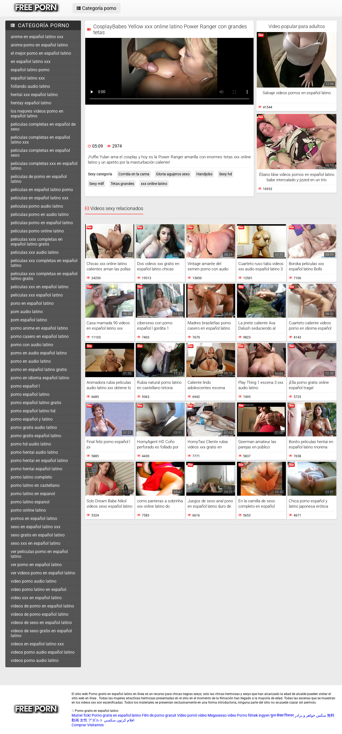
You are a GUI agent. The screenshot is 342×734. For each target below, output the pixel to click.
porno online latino (28, 510)
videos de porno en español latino (42, 606)
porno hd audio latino (31, 444)
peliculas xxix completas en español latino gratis (37, 242)
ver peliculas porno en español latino (39, 554)
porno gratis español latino (36, 435)
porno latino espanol (30, 501)
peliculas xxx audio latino (35, 252)
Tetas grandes (122, 183)
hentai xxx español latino (34, 94)
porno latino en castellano (35, 485)
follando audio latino (30, 86)
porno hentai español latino (36, 468)
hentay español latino (31, 102)
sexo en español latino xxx (35, 526)
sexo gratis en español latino (38, 535)
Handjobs (204, 174)
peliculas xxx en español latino (39, 286)
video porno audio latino (33, 581)
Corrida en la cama (133, 174)
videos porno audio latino (35, 660)
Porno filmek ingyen (253, 715)
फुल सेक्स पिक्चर (282, 715)
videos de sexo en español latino (41, 622)
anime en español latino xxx (37, 36)
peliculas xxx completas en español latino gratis (44, 276)
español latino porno (30, 69)
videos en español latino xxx (37, 643)
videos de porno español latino (39, 614)
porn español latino (29, 319)
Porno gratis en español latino (116, 715)
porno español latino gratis (36, 402)
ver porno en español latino (36, 564)
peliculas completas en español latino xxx (40, 140)
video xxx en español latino (36, 597)
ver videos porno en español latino (43, 572)
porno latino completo (31, 477)
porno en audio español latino (39, 353)
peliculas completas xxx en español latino (44, 166)
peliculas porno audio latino (37, 206)
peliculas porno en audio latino (40, 214)
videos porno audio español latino (43, 652)
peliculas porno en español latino (42, 222)
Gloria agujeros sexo (173, 174)
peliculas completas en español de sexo (43, 127)
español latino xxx (28, 78)
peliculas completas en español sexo (40, 153)
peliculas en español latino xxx (39, 197)
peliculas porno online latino (37, 231)
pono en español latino (32, 303)
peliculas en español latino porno (42, 189)
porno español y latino (32, 419)
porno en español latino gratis (39, 369)
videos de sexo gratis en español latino (41, 633)
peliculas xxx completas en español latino (44, 263)
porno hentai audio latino (34, 452)
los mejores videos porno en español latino (37, 114)
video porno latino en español (38, 589)
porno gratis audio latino (34, 427)
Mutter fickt (81, 715)
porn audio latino (27, 311)
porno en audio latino (31, 361)
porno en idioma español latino (40, 377)
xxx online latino (154, 183)
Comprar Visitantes (88, 725)
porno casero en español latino (40, 336)
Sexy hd (225, 174)
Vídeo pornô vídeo (192, 715)
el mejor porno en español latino (41, 53)
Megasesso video (222, 715)
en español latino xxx (30, 61)
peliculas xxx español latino (37, 295)
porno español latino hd (33, 410)
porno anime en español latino (39, 328)
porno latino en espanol (33, 493)
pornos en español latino (34, 518)
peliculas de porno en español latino (39, 179)
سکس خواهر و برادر (310, 715)
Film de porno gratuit (159, 715)
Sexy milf (96, 183)
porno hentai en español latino (39, 460)
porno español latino (30, 394)
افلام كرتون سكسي (119, 720)
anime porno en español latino (39, 45)
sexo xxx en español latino (35, 543)
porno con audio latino (32, 344)
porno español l (25, 386)
